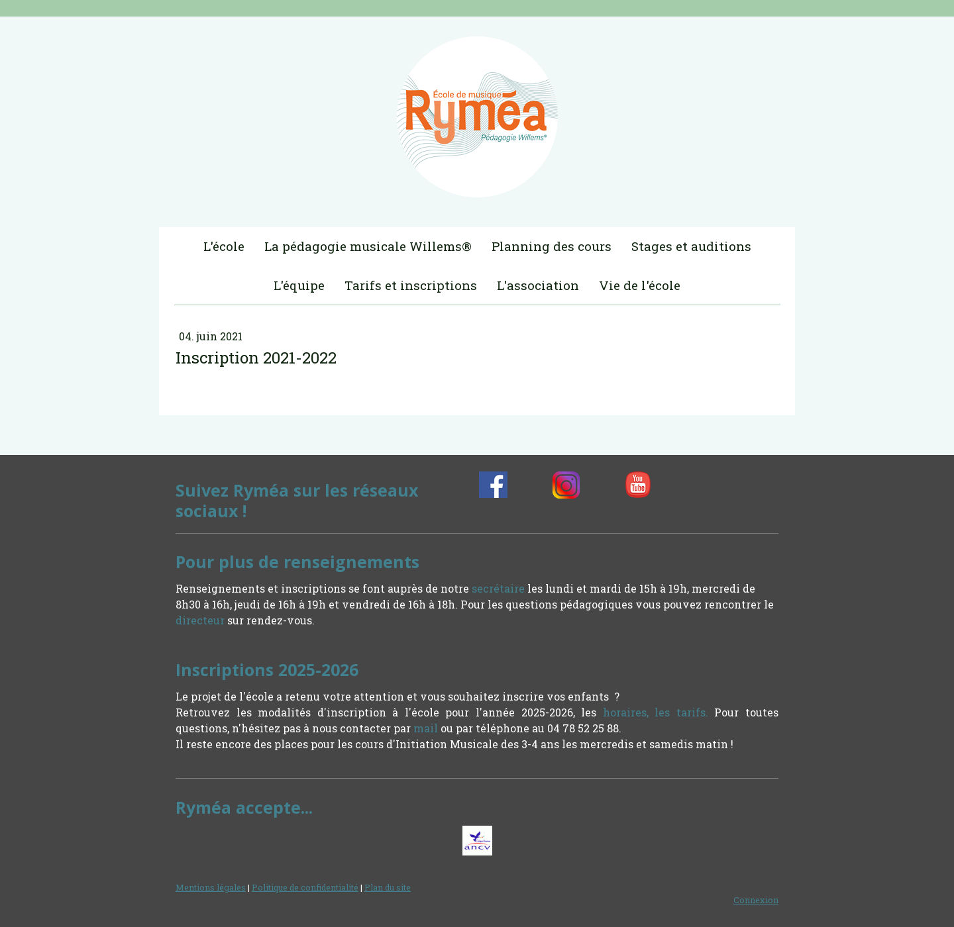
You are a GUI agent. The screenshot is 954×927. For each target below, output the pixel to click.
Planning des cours (551, 246)
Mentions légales (211, 887)
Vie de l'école (639, 285)
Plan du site (387, 887)
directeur (200, 620)
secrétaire (498, 588)
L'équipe (299, 285)
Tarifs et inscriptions (410, 285)
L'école (223, 246)
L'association (538, 285)
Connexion (755, 900)
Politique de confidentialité (305, 887)
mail (425, 728)
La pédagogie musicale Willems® (368, 246)
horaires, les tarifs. (655, 712)
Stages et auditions (691, 246)
